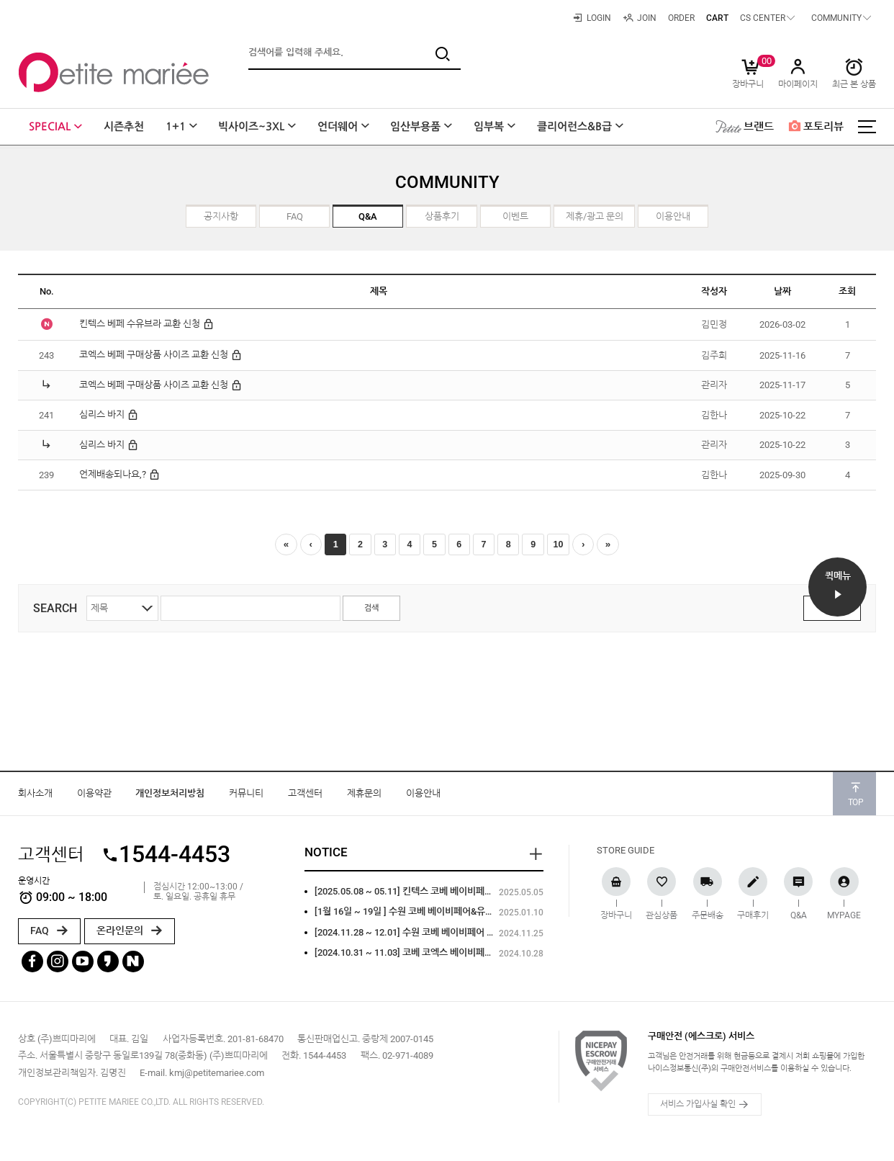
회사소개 (35, 797)
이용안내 (423, 797)
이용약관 (94, 797)
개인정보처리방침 (169, 797)
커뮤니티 (246, 797)
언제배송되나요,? (120, 474)
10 (573, 546)
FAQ (49, 934)
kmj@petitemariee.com (216, 1076)
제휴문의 (364, 797)
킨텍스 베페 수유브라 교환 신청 (147, 324)
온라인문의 (129, 934)
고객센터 (305, 797)
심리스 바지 (109, 415)
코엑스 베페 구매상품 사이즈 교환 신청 (161, 355)
